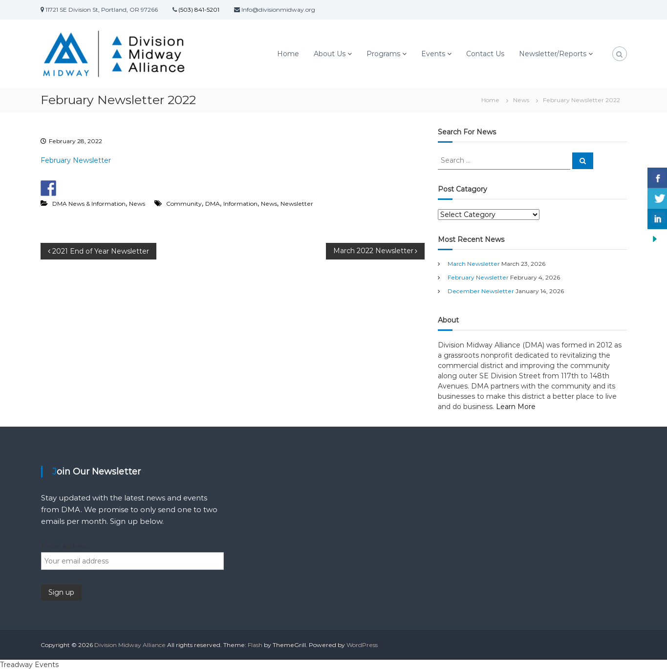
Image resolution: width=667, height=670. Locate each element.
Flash (255, 644)
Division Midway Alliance (130, 644)
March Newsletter (474, 263)
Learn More (516, 406)
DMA (212, 203)
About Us (329, 53)
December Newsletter (481, 291)
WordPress (362, 644)
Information (240, 203)
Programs (383, 53)
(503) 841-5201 (198, 9)
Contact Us (485, 53)
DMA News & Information (89, 203)
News (521, 100)
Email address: (65, 546)
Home (288, 53)
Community (184, 203)
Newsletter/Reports (552, 53)
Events (433, 53)
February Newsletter (76, 160)
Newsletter (296, 203)
